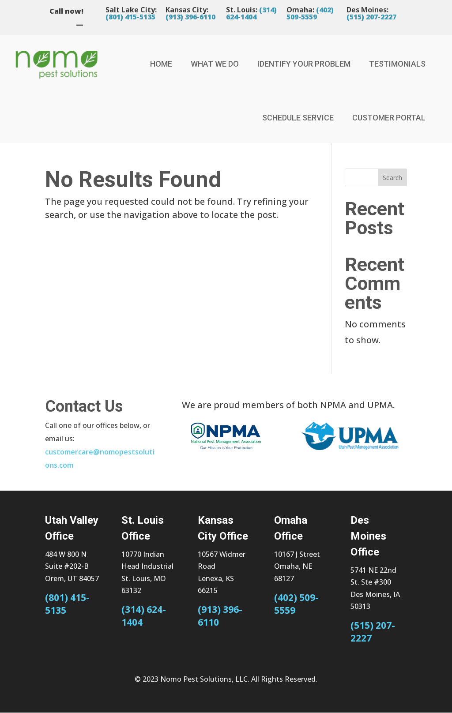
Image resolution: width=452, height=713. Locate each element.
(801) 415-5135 (130, 17)
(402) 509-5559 (310, 13)
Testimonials (397, 63)
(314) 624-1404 (251, 13)
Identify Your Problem (303, 63)
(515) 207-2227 (371, 17)
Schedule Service (298, 117)
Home (161, 63)
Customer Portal (389, 117)
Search (392, 177)
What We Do (215, 63)
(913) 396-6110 (190, 17)
